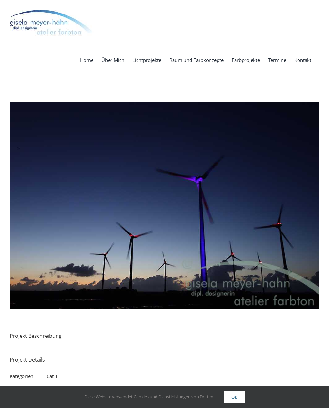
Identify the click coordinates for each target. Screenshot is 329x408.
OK (234, 397)
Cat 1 (52, 376)
